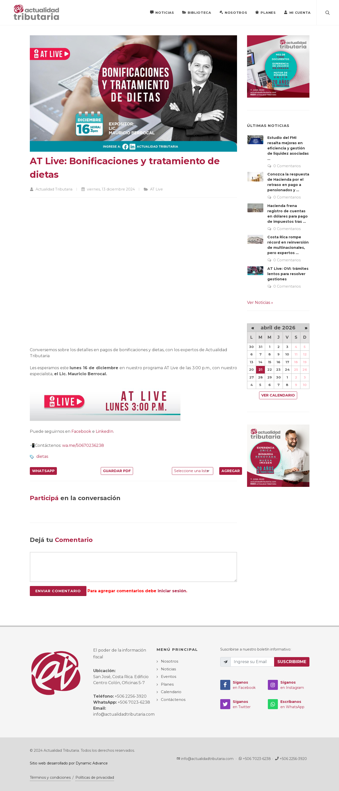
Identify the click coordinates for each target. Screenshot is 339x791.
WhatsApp (43, 471)
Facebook (81, 431)
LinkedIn (104, 431)
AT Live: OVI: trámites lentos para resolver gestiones (287, 273)
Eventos (168, 676)
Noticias (162, 12)
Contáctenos (173, 699)
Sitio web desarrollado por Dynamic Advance (69, 763)
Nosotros (233, 12)
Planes (265, 12)
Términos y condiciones (50, 777)
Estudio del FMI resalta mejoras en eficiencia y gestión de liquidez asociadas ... (288, 148)
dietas (42, 456)
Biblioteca (196, 12)
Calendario (171, 691)
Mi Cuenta (297, 12)
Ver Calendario (278, 395)
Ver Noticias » (260, 302)
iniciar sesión (172, 590)
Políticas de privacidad (94, 777)
